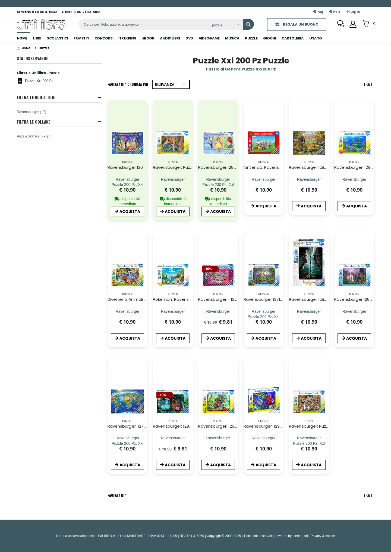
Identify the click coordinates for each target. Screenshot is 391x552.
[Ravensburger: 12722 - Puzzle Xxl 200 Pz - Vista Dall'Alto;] (127, 438)
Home (22, 38)
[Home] (23, 48)
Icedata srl (300, 535)
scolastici (57, 38)
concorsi (103, 38)
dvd (189, 38)
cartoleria (293, 38)
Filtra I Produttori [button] (36, 97)
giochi (269, 38)
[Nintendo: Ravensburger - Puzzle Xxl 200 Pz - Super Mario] (264, 179)
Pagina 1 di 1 (117, 495)
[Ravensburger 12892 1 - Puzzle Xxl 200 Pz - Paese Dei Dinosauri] (354, 311)
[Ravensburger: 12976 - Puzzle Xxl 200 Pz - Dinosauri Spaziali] (264, 438)
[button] (368, 24)
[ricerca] (143, 24)
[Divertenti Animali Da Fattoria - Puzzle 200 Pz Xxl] (127, 311)
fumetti (81, 38)
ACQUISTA (127, 211)
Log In (353, 12)
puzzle (251, 38)
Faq (318, 12)
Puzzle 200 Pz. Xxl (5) (34, 136)
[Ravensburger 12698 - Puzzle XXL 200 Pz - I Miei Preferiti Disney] (127, 179)
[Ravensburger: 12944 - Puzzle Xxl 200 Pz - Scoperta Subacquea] (354, 179)
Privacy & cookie (323, 535)
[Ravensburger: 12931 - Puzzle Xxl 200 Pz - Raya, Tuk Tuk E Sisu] (173, 438)
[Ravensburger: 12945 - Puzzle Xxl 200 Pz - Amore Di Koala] (218, 438)
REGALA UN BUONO (297, 24)
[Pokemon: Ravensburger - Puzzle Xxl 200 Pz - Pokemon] (173, 311)
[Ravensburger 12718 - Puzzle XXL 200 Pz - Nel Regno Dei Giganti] (263, 311)
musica (232, 38)
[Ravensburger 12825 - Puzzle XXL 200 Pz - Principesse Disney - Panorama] (218, 179)
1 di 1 (369, 85)
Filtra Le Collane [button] (34, 122)
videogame (209, 38)
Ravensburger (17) (31, 111)
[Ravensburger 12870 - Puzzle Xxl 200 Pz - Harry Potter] (309, 311)
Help (334, 12)
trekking (128, 38)
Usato (315, 38)
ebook (148, 38)
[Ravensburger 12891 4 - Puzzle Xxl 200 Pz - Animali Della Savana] (309, 179)
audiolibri (170, 38)
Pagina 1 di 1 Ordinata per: (128, 84)
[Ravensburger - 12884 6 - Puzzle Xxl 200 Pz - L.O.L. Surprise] (218, 311)
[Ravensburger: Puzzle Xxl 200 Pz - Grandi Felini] (309, 438)
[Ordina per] (171, 84)
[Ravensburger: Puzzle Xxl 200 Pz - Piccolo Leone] (173, 179)
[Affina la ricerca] (225, 25)
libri (37, 38)
